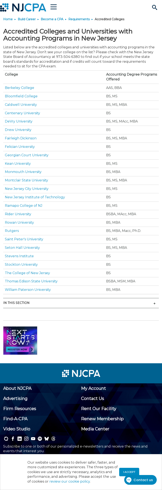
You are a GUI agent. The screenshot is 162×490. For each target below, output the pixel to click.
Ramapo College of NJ (23, 206)
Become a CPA (52, 19)
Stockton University (21, 265)
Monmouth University (23, 172)
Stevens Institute (19, 256)
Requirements (79, 19)
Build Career (27, 19)
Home (8, 19)
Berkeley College (19, 88)
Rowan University (19, 222)
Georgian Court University (27, 155)
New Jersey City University (27, 189)
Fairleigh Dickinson (20, 138)
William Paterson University (28, 290)
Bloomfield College (21, 96)
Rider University (18, 214)
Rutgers (12, 231)
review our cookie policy (69, 481)
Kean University (18, 164)
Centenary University (22, 113)
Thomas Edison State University (31, 281)
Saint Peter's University (24, 239)
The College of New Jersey (27, 273)
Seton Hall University (22, 248)
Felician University (20, 147)
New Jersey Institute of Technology (35, 197)
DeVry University (18, 121)
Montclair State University (26, 180)
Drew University (18, 130)
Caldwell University (21, 105)
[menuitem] (17, 388)
